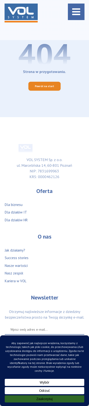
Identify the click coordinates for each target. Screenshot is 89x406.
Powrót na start (44, 86)
